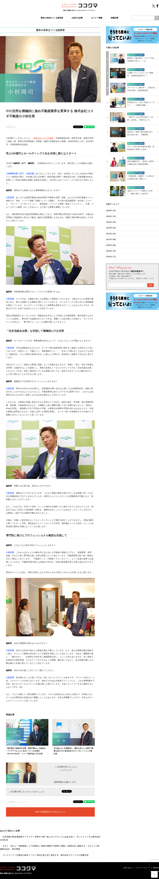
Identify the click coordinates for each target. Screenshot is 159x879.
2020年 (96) (111, 245)
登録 (150, 285)
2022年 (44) (111, 234)
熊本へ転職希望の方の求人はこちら (50, 812)
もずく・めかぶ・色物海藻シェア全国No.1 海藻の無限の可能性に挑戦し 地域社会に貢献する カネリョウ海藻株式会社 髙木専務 (49, 847)
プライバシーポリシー (142, 868)
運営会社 (156, 868)
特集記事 (114, 18)
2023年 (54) (111, 228)
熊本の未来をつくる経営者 (52, 18)
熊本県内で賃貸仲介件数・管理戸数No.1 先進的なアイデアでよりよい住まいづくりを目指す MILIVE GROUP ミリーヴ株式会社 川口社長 (26, 751)
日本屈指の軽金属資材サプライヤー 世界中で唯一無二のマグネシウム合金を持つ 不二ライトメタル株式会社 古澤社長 (50, 838)
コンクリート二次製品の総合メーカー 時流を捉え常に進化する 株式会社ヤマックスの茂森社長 (44, 855)
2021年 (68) (111, 239)
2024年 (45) (111, 222)
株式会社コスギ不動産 (44, 138)
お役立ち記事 (77, 18)
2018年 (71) (111, 257)
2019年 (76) (111, 251)
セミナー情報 (96, 18)
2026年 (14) (111, 210)
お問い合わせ (127, 868)
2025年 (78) (111, 216)
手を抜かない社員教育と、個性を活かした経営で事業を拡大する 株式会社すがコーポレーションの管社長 (73, 751)
